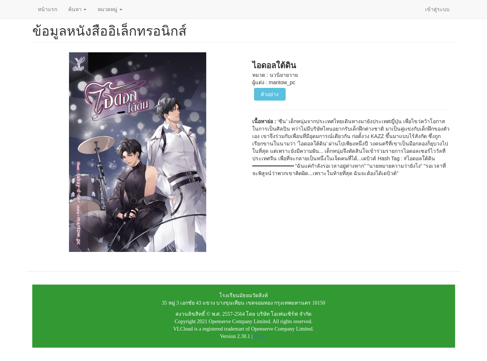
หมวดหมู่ (110, 9)
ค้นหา (77, 9)
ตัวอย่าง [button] (270, 94)
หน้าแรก (47, 9)
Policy (260, 336)
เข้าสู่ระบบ (437, 9)
